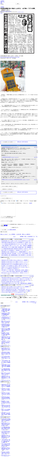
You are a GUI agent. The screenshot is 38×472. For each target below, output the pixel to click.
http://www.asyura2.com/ (19, 296)
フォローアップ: (3, 195)
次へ (34, 238)
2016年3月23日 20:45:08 (6, 157)
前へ (37, 238)
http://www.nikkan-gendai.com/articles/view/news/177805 (9, 57)
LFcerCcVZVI (16, 157)
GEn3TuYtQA (12, 157)
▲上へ (14, 238)
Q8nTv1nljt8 (27, 179)
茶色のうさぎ (7, 179)
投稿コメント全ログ (4, 236)
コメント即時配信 (12, 236)
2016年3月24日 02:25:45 (18, 179)
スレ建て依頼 (18, 236)
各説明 (30, 203)
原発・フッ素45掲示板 (28, 238)
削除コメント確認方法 (26, 236)
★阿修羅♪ (22, 238)
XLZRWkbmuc (24, 179)
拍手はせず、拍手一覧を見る (22, 141)
